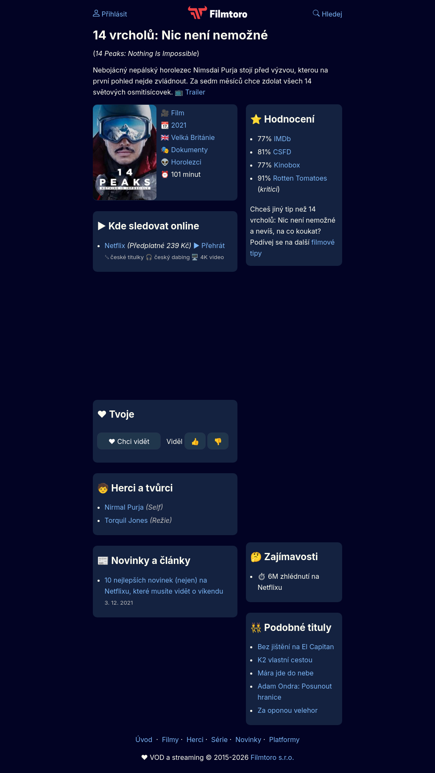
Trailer (195, 92)
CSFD (282, 152)
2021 (179, 125)
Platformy (284, 739)
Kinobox (287, 165)
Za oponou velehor (287, 710)
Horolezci (186, 162)
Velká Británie (193, 137)
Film (177, 113)
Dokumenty (189, 149)
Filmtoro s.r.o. (272, 757)
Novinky (248, 739)
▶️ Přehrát (209, 245)
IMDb (282, 138)
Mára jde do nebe (285, 673)
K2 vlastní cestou (284, 660)
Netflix (115, 245)
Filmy (170, 739)
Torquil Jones (126, 520)
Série (219, 739)
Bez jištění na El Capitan (295, 646)
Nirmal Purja (124, 507)
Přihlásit (110, 14)
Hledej (327, 14)
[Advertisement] (162, 336)
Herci (195, 739)
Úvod (144, 739)
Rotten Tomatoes (300, 178)
